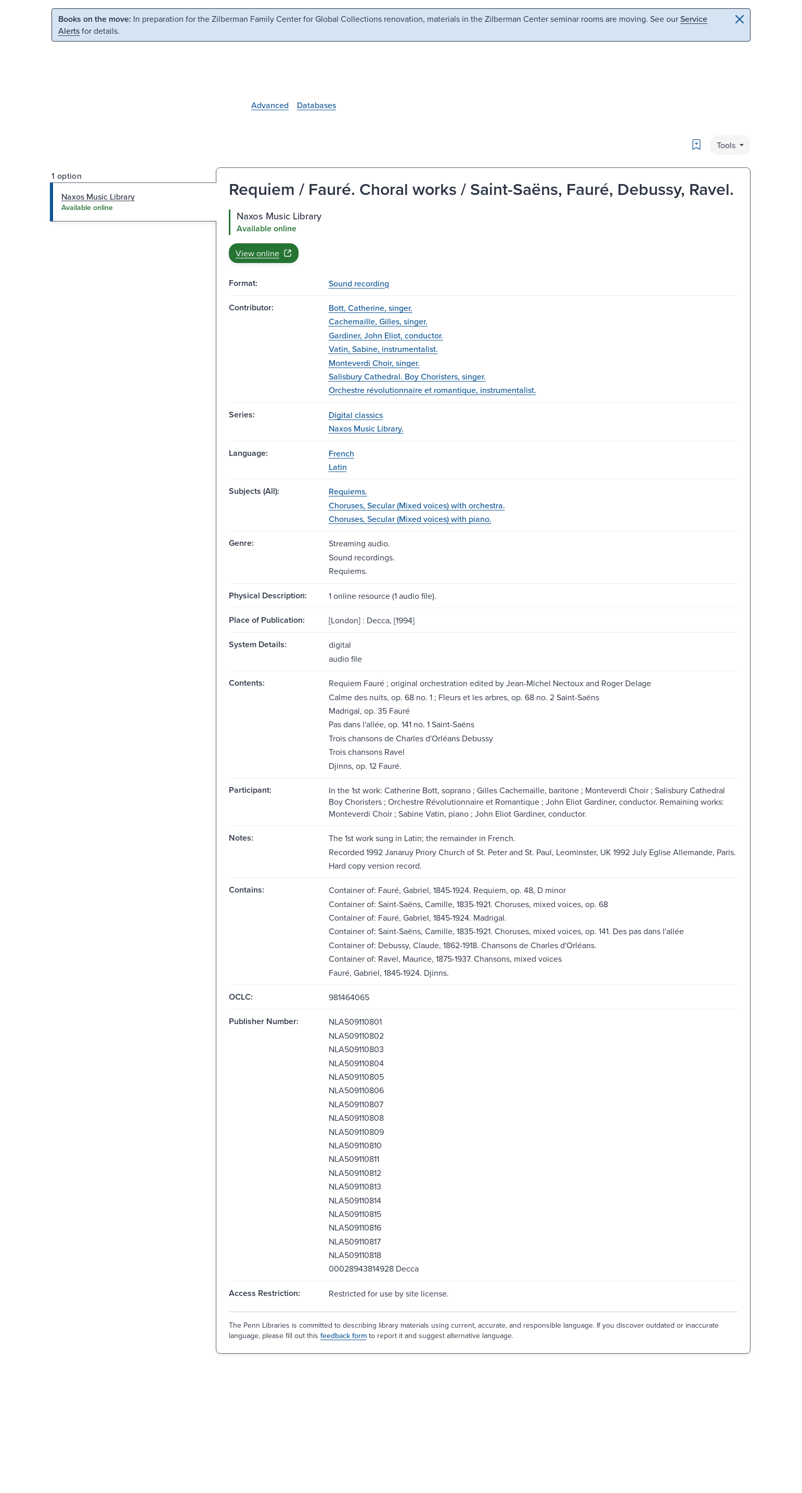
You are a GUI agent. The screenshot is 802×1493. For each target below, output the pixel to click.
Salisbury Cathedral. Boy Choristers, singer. (407, 376)
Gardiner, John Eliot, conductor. (386, 335)
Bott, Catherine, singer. (370, 307)
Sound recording (359, 283)
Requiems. (348, 491)
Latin (338, 467)
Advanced (270, 105)
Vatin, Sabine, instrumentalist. (383, 349)
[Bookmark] (696, 144)
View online (264, 253)
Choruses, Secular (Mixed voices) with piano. (410, 519)
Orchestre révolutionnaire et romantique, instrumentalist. (432, 390)
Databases (316, 105)
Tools (727, 145)
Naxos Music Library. (366, 428)
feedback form (343, 1335)
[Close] (739, 19)
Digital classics (356, 415)
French (341, 453)
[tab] (133, 201)
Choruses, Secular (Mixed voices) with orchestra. (417, 505)
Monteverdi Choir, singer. (374, 363)
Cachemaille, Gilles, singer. (378, 321)
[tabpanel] (483, 236)
